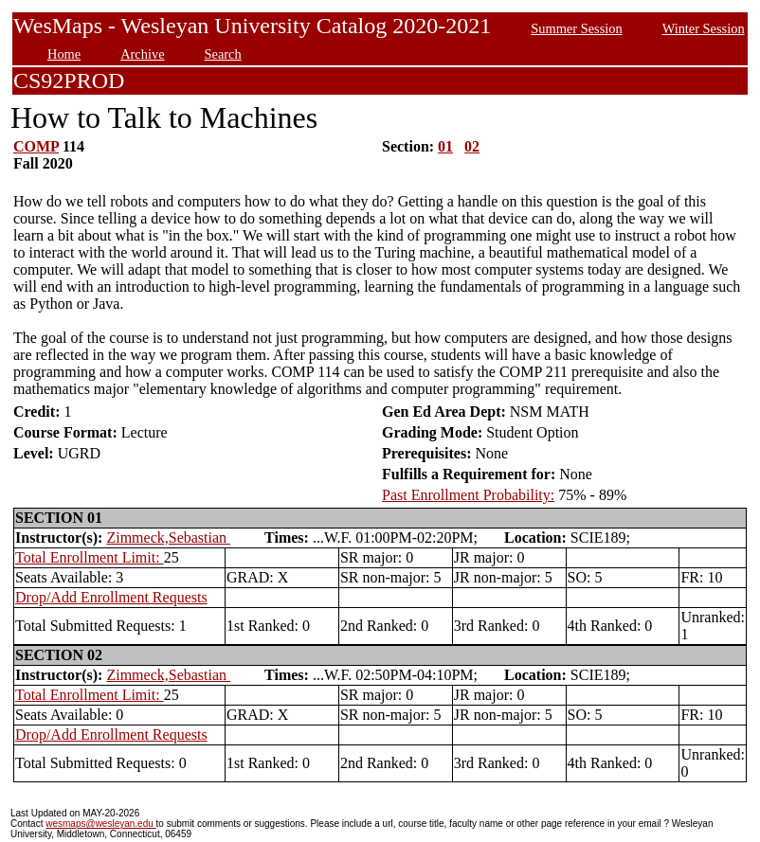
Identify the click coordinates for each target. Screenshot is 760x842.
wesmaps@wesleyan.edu (100, 823)
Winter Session (703, 28)
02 (472, 146)
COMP (36, 146)
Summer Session (576, 28)
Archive (142, 54)
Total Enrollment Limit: (89, 557)
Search (223, 54)
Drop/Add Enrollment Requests (111, 597)
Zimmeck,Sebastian (168, 537)
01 (445, 146)
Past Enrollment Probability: (468, 495)
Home (64, 54)
